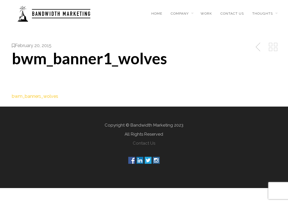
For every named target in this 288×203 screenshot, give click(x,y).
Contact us (232, 14)
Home (156, 14)
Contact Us (144, 143)
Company (180, 14)
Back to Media (273, 47)
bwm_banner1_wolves (35, 96)
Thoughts (262, 14)
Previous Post (258, 47)
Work (206, 14)
